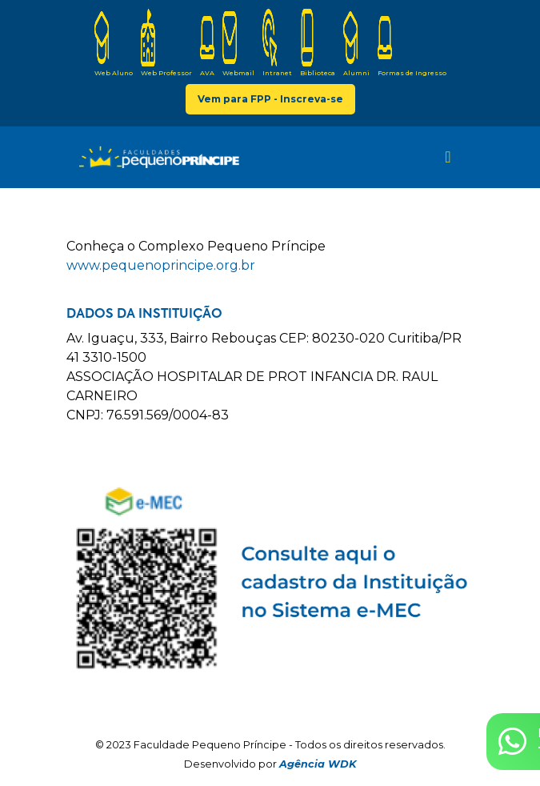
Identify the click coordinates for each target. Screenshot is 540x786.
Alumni (356, 43)
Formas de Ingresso (412, 43)
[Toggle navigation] (447, 157)
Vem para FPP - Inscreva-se (270, 99)
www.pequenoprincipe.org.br (160, 265)
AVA (207, 43)
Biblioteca (317, 43)
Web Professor (166, 43)
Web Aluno (113, 43)
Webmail (238, 43)
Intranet (277, 43)
